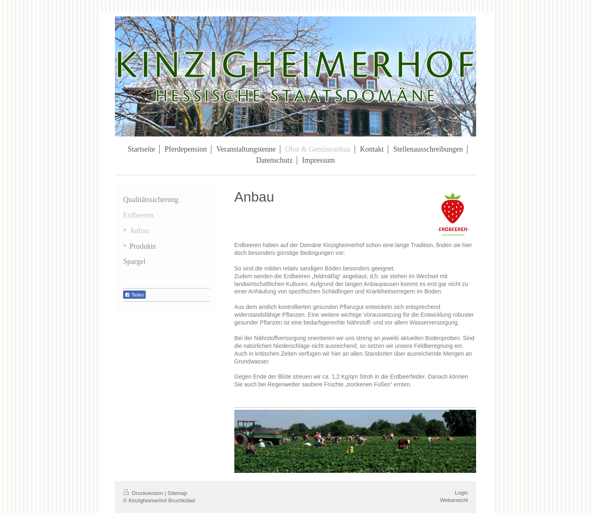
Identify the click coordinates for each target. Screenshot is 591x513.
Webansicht (454, 500)
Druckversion (144, 493)
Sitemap (177, 493)
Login (461, 493)
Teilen (134, 295)
